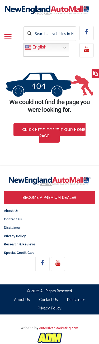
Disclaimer (12, 228)
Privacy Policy (15, 236)
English (35, 47)
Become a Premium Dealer (49, 197)
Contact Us (13, 219)
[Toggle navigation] (8, 37)
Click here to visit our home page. (54, 133)
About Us (11, 211)
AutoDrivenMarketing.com (58, 328)
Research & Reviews (20, 244)
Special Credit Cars (19, 253)
